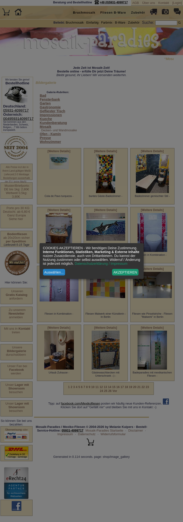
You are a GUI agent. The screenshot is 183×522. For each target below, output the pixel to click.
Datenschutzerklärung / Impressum (101, 263)
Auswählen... (54, 272)
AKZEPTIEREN (125, 272)
